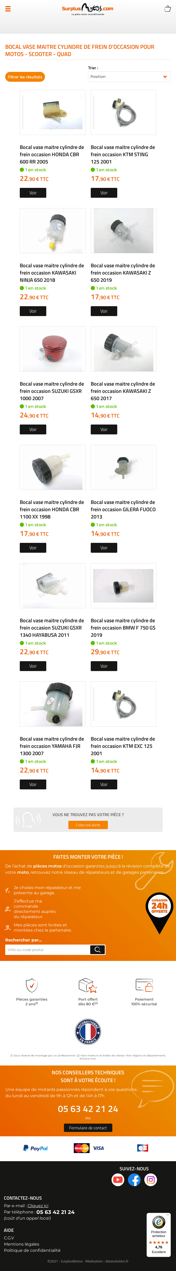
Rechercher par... (23, 940)
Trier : (93, 68)
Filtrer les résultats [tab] (25, 77)
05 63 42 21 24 (88, 1108)
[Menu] (168, 1216)
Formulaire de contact (88, 1128)
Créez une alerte (88, 825)
